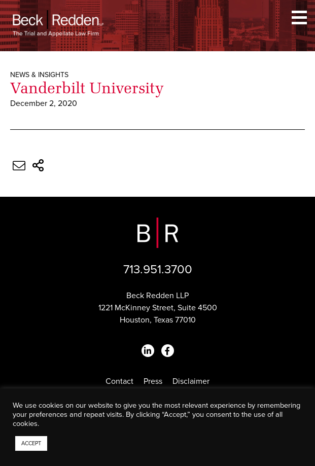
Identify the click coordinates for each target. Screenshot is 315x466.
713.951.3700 (157, 269)
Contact (119, 381)
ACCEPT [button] (31, 443)
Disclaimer (190, 381)
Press (153, 381)
